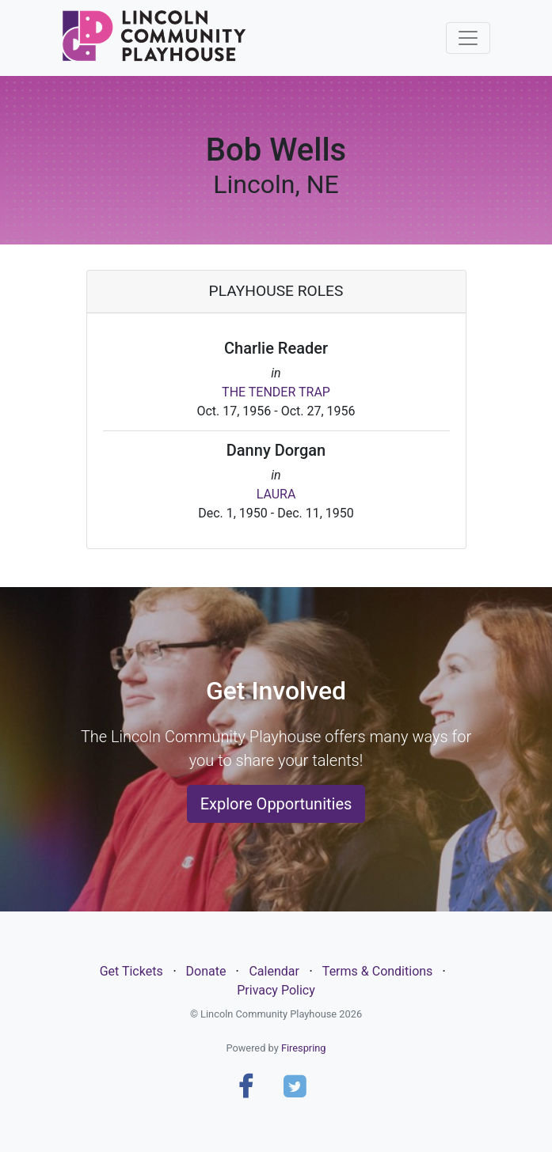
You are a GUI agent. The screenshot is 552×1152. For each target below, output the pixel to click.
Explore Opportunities (276, 803)
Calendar (274, 971)
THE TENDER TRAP (276, 392)
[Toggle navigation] (468, 38)
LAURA (276, 494)
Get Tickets (131, 971)
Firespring (303, 1048)
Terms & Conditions (377, 971)
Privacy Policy (276, 990)
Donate (206, 971)
